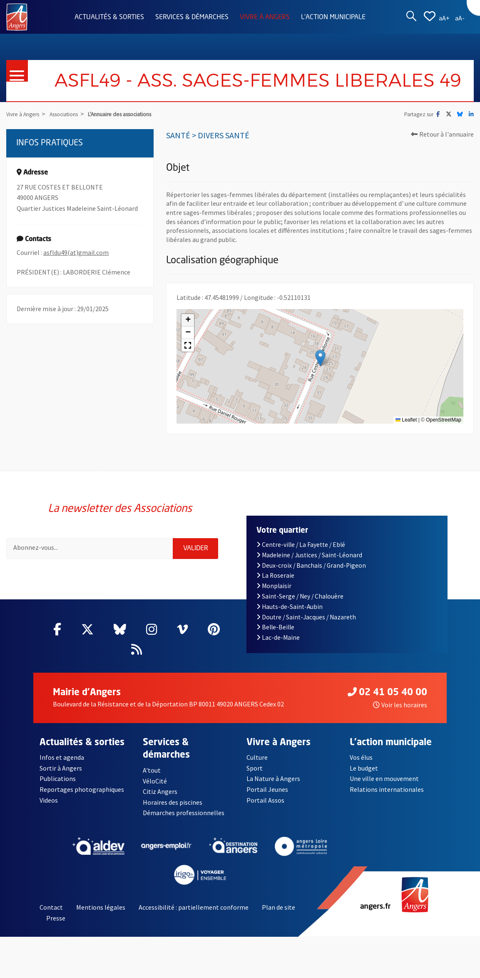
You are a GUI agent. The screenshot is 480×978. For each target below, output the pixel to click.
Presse (55, 918)
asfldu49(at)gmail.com (76, 252)
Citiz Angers (160, 791)
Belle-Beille (275, 627)
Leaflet (406, 420)
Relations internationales (387, 789)
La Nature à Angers (273, 778)
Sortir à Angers (61, 768)
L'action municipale (333, 17)
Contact (51, 907)
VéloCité (155, 781)
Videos (49, 800)
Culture (257, 757)
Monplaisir (274, 586)
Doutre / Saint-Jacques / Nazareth (306, 617)
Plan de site (278, 907)
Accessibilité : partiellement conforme (194, 907)
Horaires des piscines (172, 802)
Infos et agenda (62, 757)
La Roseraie (275, 575)
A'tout (152, 770)
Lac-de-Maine (278, 637)
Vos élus (361, 757)
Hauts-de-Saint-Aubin (289, 607)
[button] (320, 358)
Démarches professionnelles (183, 812)
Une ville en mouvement (384, 778)
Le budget (364, 768)
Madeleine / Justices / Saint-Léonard (309, 555)
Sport (254, 768)
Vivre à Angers (265, 17)
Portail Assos (265, 800)
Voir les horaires (400, 705)
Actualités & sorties (109, 17)
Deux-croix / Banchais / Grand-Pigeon (311, 565)
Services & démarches (192, 17)
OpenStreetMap (443, 420)
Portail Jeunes (267, 789)
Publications (58, 778)
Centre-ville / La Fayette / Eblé (301, 545)
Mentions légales (100, 907)
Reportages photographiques (82, 789)
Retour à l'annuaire (442, 134)
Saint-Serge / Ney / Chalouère (300, 596)
